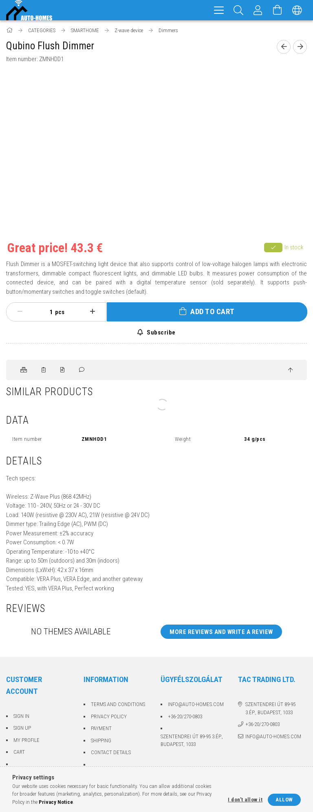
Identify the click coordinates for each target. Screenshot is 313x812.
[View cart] (277, 10)
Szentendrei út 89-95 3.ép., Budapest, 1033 (192, 740)
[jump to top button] (290, 370)
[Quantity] (47, 312)
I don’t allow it (245, 800)
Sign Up (22, 728)
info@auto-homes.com (196, 704)
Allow (284, 800)
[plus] (92, 312)
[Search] (238, 10)
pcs (59, 312)
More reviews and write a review (221, 632)
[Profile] (258, 10)
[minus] (20, 312)
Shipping (101, 740)
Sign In (21, 716)
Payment (101, 728)
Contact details (111, 752)
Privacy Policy (109, 716)
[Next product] (300, 47)
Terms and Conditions (118, 704)
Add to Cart (212, 311)
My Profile (26, 740)
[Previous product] (284, 47)
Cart (19, 752)
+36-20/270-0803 (185, 716)
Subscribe (160, 332)
